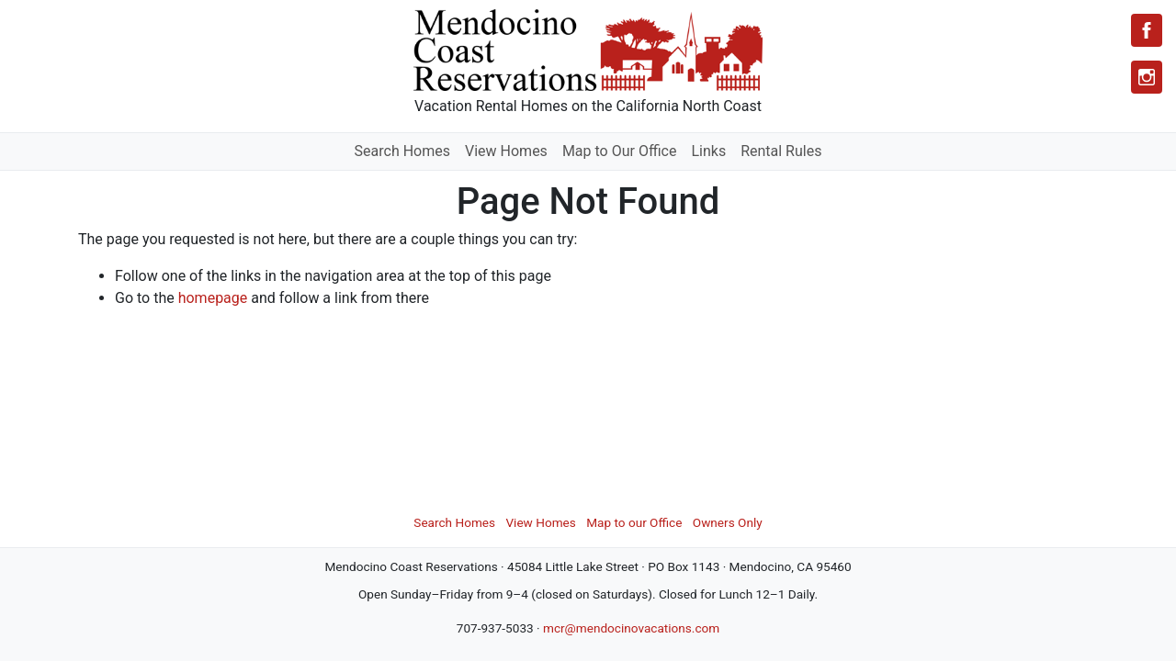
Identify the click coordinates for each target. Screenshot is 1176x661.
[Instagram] (1146, 77)
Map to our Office (634, 522)
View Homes (506, 151)
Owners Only (728, 522)
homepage (213, 298)
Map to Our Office (619, 151)
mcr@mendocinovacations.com (631, 628)
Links (708, 151)
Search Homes (402, 151)
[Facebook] (1146, 30)
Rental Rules (781, 151)
